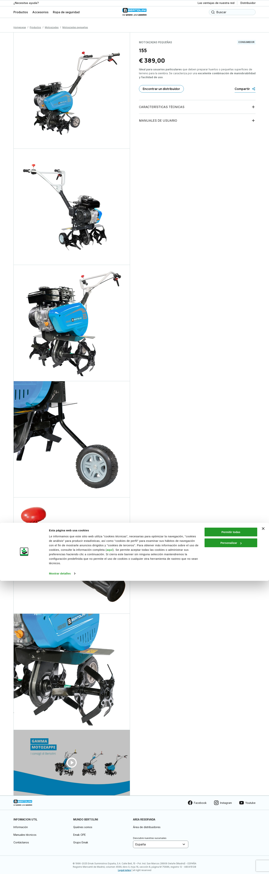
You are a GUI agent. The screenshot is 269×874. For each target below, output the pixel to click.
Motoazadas (52, 23)
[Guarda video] (72, 758)
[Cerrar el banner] (263, 821)
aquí (109, 843)
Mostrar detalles (60, 866)
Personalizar (231, 836)
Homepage (19, 23)
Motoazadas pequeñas (75, 23)
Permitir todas (230, 825)
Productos (35, 23)
